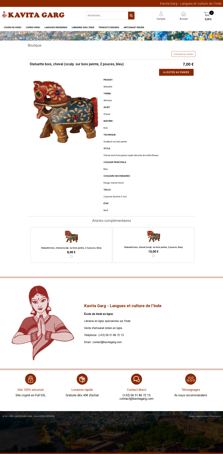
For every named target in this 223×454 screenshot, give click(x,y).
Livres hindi (33, 27)
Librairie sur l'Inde (83, 27)
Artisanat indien (134, 27)
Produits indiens (109, 27)
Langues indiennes (56, 27)
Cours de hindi (12, 27)
